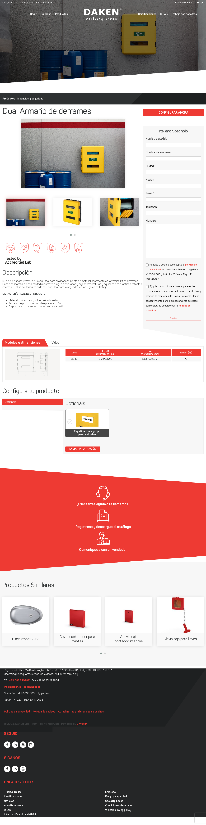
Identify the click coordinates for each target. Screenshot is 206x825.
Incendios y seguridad (30, 99)
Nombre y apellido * (157, 138)
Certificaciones (147, 14)
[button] (71, 235)
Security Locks (114, 801)
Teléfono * (152, 207)
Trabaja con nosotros (184, 14)
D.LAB (164, 14)
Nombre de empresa (158, 152)
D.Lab (7, 810)
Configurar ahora (173, 112)
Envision (82, 724)
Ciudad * (150, 166)
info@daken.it (9, 3)
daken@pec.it (26, 3)
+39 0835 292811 (44, 3)
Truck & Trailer (12, 792)
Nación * (151, 179)
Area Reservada (183, 3)
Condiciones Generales (118, 805)
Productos (61, 14)
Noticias (9, 801)
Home (33, 14)
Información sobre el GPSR (20, 814)
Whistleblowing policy (118, 810)
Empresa (46, 14)
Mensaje (151, 220)
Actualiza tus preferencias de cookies (81, 712)
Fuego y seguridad (116, 796)
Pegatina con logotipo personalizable (87, 433)
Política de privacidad (17, 712)
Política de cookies (44, 712)
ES (198, 3)
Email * (150, 193)
